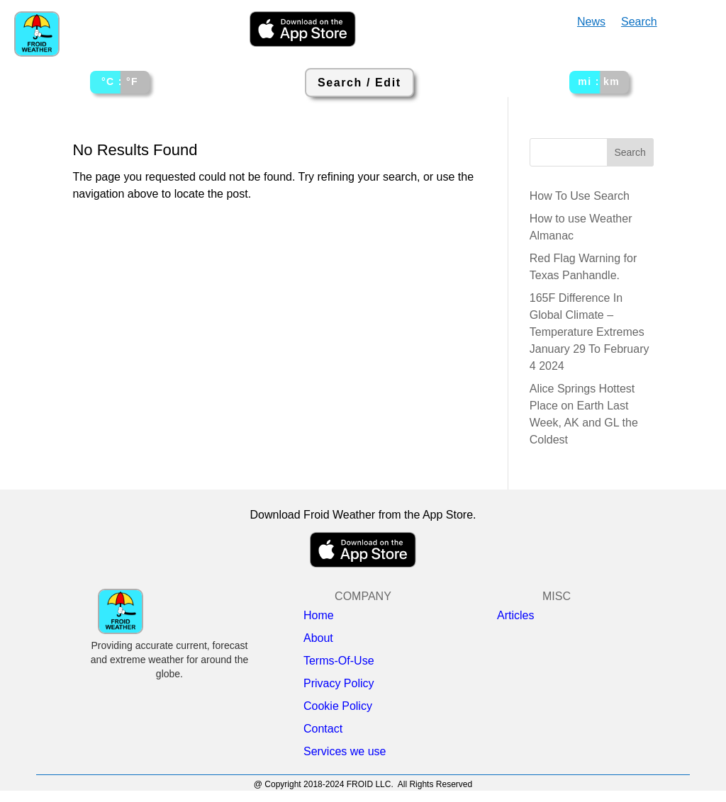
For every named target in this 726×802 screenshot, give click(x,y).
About (318, 638)
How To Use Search (580, 196)
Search (639, 22)
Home (318, 615)
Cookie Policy (337, 706)
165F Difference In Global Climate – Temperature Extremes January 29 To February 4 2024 (589, 332)
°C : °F (119, 81)
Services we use (344, 751)
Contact (322, 729)
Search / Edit (359, 83)
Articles (515, 615)
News (591, 22)
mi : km (599, 81)
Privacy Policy (338, 683)
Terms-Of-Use (338, 661)
